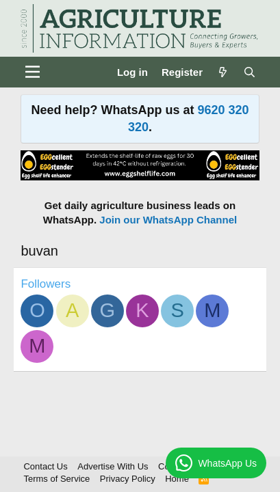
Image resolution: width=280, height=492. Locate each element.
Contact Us (45, 466)
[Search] (249, 72)
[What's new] (222, 72)
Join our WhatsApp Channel (168, 220)
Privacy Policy (127, 479)
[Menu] (32, 71)
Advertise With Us (112, 466)
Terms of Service (56, 479)
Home (177, 479)
